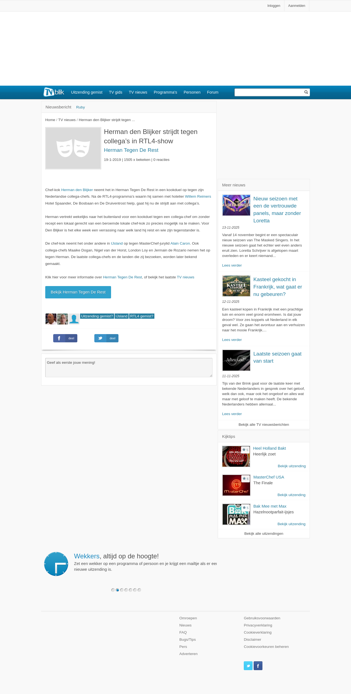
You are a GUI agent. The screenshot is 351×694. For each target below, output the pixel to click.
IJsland (117, 243)
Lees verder (232, 265)
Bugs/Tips (187, 639)
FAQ (183, 632)
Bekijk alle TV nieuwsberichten (264, 424)
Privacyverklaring (258, 625)
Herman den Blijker (77, 190)
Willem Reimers (198, 196)
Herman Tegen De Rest (131, 150)
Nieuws (185, 625)
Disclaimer (252, 639)
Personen (192, 92)
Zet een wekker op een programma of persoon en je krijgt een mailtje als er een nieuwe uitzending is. (146, 562)
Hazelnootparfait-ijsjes (273, 512)
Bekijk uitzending (292, 466)
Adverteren (188, 654)
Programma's (165, 92)
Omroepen (188, 618)
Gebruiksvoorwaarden (262, 618)
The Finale (263, 482)
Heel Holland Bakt (269, 448)
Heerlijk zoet (264, 454)
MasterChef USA (268, 477)
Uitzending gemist (86, 92)
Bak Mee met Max (270, 506)
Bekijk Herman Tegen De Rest (78, 292)
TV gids (115, 92)
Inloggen (273, 6)
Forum (213, 92)
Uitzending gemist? (97, 316)
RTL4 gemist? (141, 316)
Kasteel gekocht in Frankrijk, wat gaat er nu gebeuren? (277, 286)
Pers (183, 647)
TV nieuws (138, 92)
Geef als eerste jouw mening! (129, 367)
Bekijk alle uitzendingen (263, 533)
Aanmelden (296, 6)
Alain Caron (180, 243)
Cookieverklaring (257, 632)
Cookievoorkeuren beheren (266, 647)
